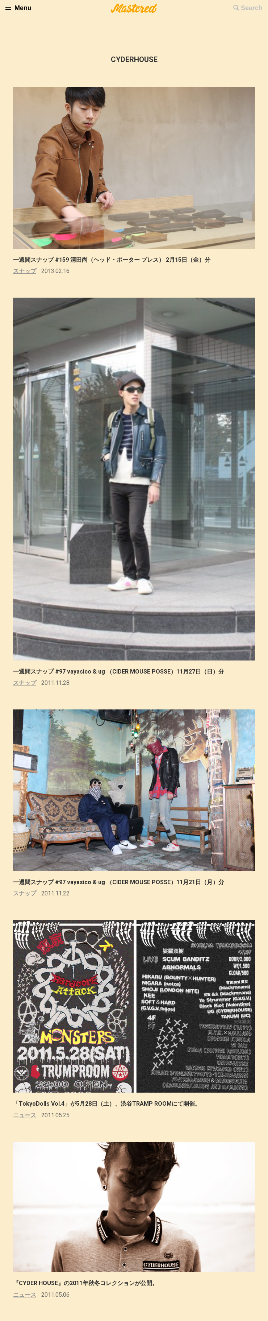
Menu (23, 8)
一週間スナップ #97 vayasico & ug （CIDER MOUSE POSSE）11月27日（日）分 (118, 671)
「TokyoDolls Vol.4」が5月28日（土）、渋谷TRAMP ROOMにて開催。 (107, 1103)
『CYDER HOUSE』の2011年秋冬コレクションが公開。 (85, 1283)
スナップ (24, 271)
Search (252, 8)
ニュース (24, 1115)
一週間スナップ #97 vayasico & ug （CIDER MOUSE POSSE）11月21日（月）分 (118, 882)
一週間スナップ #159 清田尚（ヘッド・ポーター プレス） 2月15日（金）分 (111, 259)
